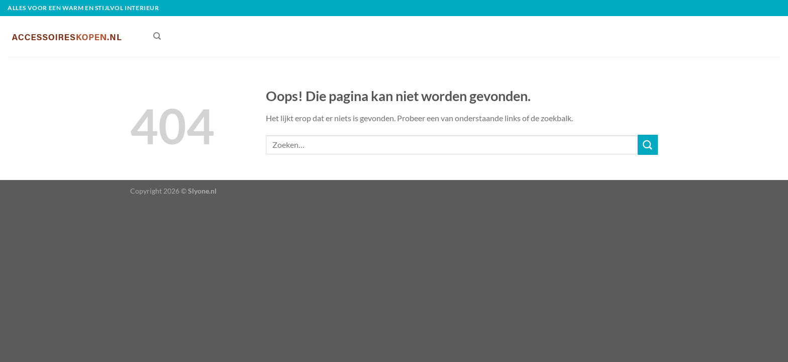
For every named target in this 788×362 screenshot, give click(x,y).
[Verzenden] (648, 144)
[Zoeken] (157, 36)
